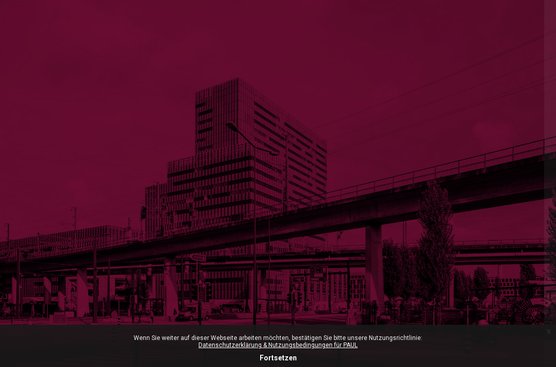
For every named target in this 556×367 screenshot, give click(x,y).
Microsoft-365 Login (389, 118)
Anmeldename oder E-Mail (402, 233)
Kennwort (373, 283)
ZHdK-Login (448, 162)
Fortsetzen (278, 358)
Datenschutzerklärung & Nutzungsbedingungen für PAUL (278, 345)
